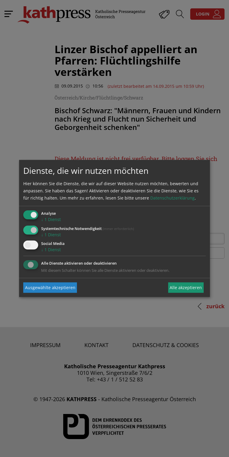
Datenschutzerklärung (172, 198)
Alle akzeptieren (186, 287)
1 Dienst (51, 219)
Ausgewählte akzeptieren (50, 287)
